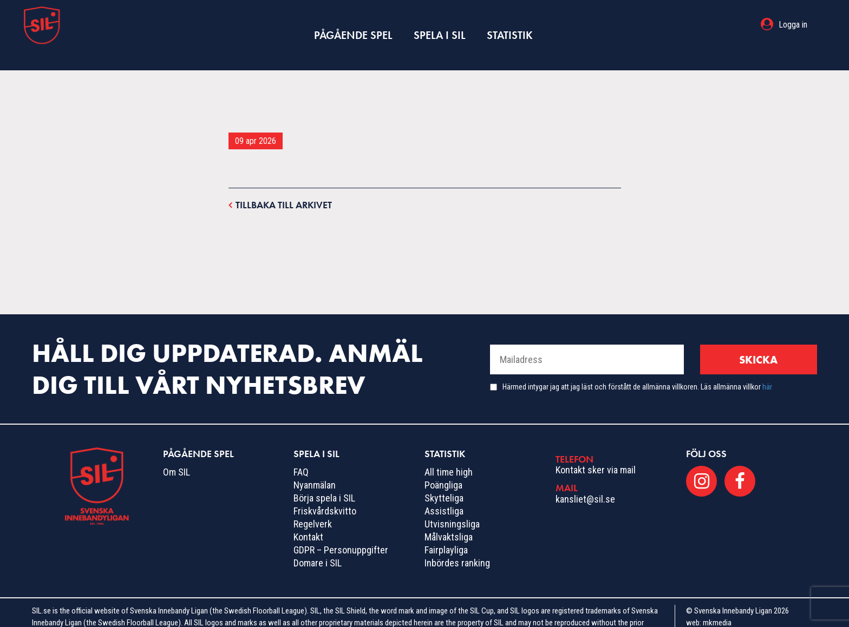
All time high (448, 451)
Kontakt (308, 516)
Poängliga (443, 464)
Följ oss (706, 432)
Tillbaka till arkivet (280, 183)
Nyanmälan (314, 464)
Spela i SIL (439, 24)
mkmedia (717, 601)
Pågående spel (359, 24)
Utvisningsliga (452, 503)
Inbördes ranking (457, 541)
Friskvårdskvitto (324, 490)
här (767, 365)
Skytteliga (443, 477)
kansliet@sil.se (585, 478)
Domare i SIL (317, 541)
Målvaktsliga (448, 516)
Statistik (503, 24)
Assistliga (443, 490)
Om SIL (176, 451)
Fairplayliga (446, 528)
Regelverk (312, 503)
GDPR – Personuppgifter (340, 528)
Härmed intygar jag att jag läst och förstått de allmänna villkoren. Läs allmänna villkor (637, 365)
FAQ (301, 451)
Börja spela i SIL (324, 477)
